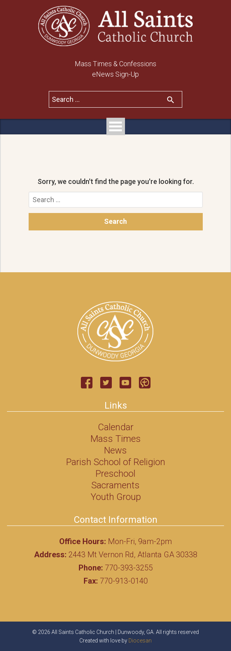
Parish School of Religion (115, 462)
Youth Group (116, 496)
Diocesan (140, 640)
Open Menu (115, 126)
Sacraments (115, 485)
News (115, 450)
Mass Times (116, 438)
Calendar (115, 427)
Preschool (115, 473)
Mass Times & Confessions (115, 64)
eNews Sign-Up (115, 74)
